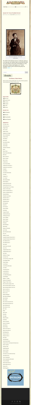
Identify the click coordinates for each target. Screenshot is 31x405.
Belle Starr (4, 154)
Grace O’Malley (5, 217)
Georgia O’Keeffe (6, 212)
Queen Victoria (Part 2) (7, 330)
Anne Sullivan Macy (6, 142)
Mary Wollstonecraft (6, 305)
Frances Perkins (5, 208)
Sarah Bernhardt (5, 339)
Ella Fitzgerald (5, 203)
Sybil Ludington (5, 351)
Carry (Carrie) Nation (6, 163)
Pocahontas (5, 319)
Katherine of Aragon (6, 255)
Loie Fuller (5, 267)
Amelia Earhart (5, 136)
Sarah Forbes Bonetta (6, 341)
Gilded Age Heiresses (6, 213)
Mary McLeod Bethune (7, 296)
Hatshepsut (5, 222)
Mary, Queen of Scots (6, 307)
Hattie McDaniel (5, 224)
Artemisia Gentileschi (6, 147)
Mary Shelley (5, 299)
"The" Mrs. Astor (6, 124)
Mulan (4, 310)
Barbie (4, 149)
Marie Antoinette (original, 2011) (8, 283)
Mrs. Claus (5, 308)
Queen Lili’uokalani (6, 323)
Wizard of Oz (5, 366)
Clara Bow (4, 174)
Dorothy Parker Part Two (7, 185)
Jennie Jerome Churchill (7, 246)
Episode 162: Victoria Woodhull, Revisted (11, 13)
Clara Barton (5, 170)
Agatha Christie (5, 131)
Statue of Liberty (5, 350)
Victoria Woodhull (6, 360)
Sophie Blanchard (6, 348)
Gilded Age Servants (6, 215)
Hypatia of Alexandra (6, 228)
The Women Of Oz (6, 355)
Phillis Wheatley (5, 317)
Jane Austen (5, 244)
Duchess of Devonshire (7, 188)
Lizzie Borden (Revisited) (7, 265)
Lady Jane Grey (5, 256)
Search (26, 72)
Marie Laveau (5, 292)
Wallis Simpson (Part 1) (7, 362)
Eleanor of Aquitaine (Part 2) (7, 192)
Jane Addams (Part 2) (6, 242)
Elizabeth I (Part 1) (6, 197)
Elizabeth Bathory (6, 194)
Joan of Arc (5, 247)
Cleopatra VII (5, 176)
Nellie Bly (4, 314)
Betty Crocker (5, 160)
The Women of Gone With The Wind (9, 353)
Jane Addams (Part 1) (6, 240)
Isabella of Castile (6, 235)
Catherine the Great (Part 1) (7, 165)
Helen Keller (5, 226)
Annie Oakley (5, 145)
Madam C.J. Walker (6, 278)
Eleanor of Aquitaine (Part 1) (7, 190)
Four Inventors (5, 206)
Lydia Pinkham (5, 276)
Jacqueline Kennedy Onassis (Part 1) (9, 237)
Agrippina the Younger (6, 133)
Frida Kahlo (5, 210)
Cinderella (4, 169)
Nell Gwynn (5, 312)
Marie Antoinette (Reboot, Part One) (9, 285)
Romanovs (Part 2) (6, 335)
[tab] (15, 112)
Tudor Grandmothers (6, 357)
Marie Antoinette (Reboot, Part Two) (9, 287)
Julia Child (4, 253)
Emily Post (5, 204)
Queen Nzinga (5, 326)
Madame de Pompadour (7, 280)
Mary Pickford (5, 298)
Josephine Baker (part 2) (7, 251)
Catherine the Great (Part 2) (7, 167)
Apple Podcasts (7, 100)
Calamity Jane (5, 161)
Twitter (6, 105)
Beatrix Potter (5, 151)
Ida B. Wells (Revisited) (7, 231)
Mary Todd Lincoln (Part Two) (8, 303)
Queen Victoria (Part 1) (7, 328)
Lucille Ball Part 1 (6, 271)
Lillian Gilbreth (5, 262)
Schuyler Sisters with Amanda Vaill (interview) (10, 342)
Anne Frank (5, 140)
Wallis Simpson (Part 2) (7, 364)
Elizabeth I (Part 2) (6, 199)
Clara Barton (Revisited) (7, 172)
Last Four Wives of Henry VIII (8, 258)
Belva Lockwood (6, 156)
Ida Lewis (4, 233)
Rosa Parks (5, 337)
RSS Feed (6, 98)
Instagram (6, 103)
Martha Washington (6, 294)
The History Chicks (7, 14)
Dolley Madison (5, 181)
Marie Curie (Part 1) (6, 289)
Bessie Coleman (5, 158)
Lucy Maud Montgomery (7, 274)
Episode (16, 14)
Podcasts (19, 14)
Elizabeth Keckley (6, 201)
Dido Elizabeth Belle (6, 179)
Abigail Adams (5, 127)
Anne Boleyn (5, 138)
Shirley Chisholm (6, 344)
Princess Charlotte (6, 321)
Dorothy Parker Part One (7, 183)
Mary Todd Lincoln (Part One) (8, 301)
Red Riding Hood (6, 332)
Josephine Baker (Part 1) (7, 249)
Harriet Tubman (5, 219)
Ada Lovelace (5, 129)
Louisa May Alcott (6, 269)
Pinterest (6, 107)
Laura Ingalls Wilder (6, 260)
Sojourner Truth (5, 346)
